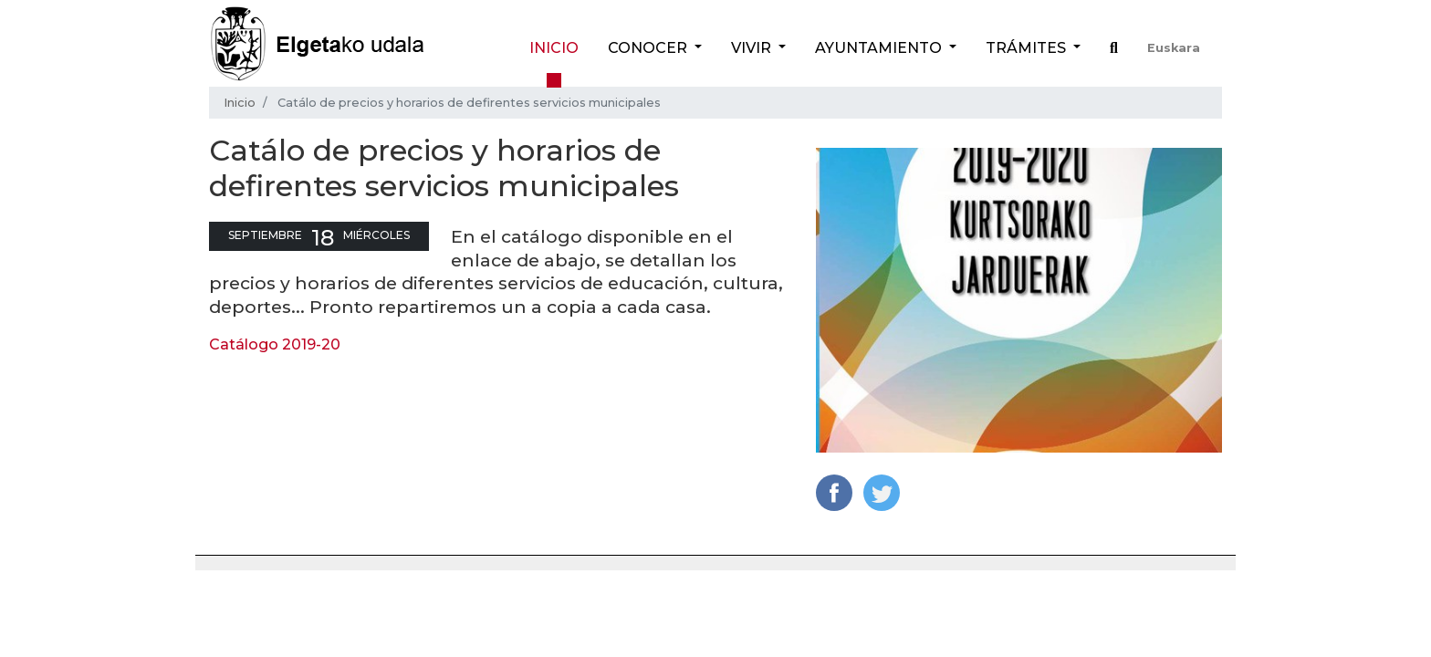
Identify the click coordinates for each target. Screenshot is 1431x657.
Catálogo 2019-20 (274, 344)
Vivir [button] (753, 48)
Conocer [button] (649, 48)
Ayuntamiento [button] (880, 48)
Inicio (554, 48)
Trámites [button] (1028, 48)
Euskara (1173, 48)
